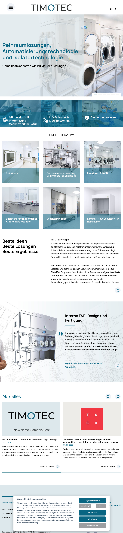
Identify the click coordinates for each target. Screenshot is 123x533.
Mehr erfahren (50, 466)
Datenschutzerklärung (30, 523)
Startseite (7, 513)
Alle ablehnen (92, 519)
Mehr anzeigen (92, 525)
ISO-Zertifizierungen (11, 509)
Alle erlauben (92, 513)
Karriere (6, 517)
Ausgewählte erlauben (92, 501)
